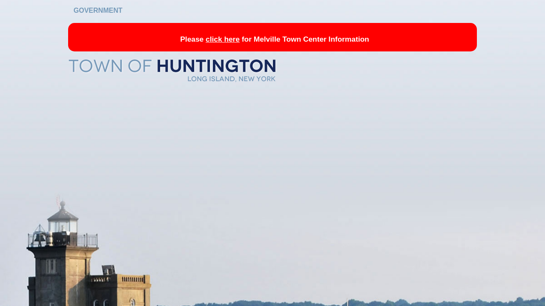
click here (223, 39)
